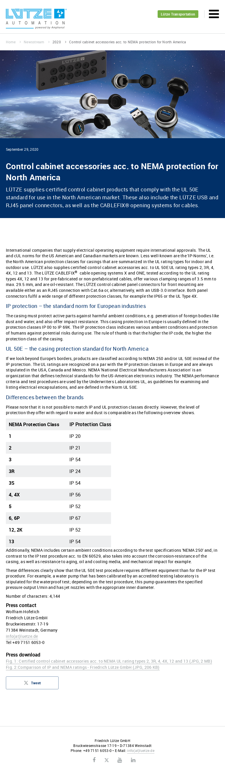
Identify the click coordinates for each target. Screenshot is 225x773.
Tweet (32, 685)
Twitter (106, 760)
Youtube (119, 760)
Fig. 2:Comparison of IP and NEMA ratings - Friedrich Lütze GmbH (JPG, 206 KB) (83, 667)
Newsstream (37, 42)
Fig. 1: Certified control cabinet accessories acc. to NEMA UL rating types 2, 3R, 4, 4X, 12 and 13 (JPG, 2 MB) (109, 661)
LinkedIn (133, 760)
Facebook (94, 760)
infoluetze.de (22, 636)
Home (13, 42)
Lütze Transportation (178, 14)
